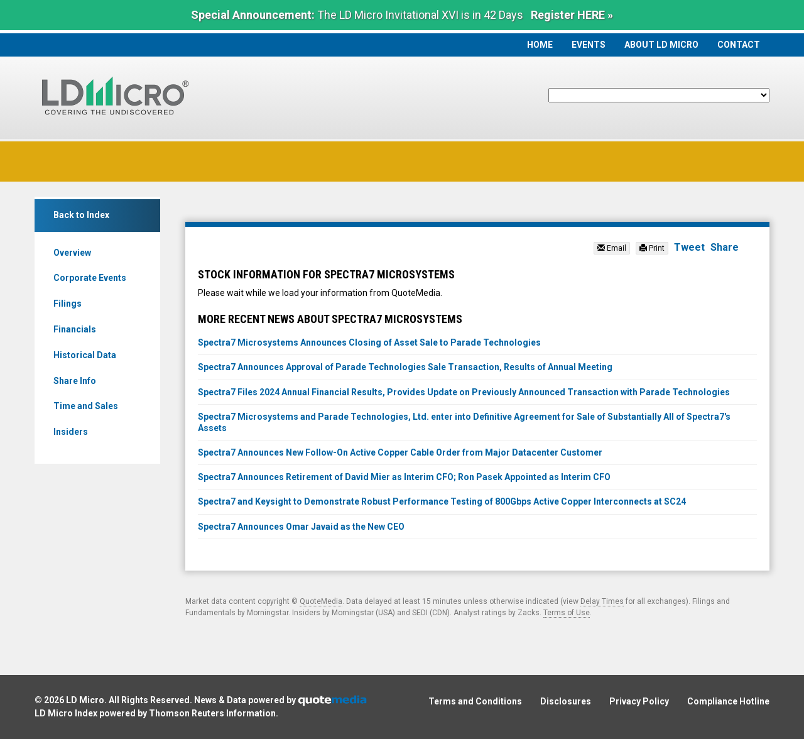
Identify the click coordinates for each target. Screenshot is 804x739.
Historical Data (84, 355)
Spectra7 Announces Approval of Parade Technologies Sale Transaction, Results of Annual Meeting (405, 367)
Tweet (689, 247)
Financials (74, 329)
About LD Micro (661, 45)
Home (540, 45)
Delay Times (602, 601)
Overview (72, 253)
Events (589, 45)
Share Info (74, 381)
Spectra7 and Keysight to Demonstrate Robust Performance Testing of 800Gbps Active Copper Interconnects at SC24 (442, 501)
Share (724, 247)
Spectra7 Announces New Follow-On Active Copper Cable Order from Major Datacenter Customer (400, 452)
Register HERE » (572, 14)
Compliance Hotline (728, 701)
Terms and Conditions (475, 701)
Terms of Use (566, 612)
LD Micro (85, 700)
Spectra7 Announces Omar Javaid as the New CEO (301, 527)
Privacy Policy (639, 701)
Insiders (70, 432)
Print (652, 248)
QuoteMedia (321, 601)
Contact (738, 45)
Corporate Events (89, 278)
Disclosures (565, 701)
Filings (67, 303)
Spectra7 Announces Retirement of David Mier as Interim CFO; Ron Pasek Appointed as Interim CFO (404, 477)
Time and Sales (85, 406)
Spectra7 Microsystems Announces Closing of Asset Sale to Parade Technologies (369, 342)
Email (611, 248)
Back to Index (81, 215)
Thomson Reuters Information (212, 713)
